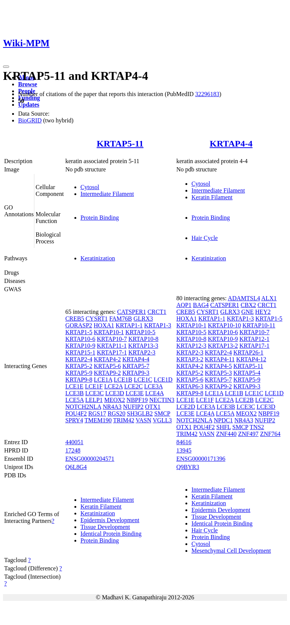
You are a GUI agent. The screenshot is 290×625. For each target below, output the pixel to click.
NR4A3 (112, 406)
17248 (72, 450)
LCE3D (114, 393)
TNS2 (257, 427)
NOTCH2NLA (83, 406)
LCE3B (74, 393)
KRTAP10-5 (140, 332)
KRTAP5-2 (79, 366)
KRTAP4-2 (107, 359)
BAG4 (201, 305)
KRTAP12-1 (254, 339)
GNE (247, 312)
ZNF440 (226, 434)
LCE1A (103, 379)
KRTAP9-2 (107, 373)
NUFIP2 (133, 406)
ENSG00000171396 (200, 458)
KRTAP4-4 (231, 143)
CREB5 (74, 318)
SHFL (223, 427)
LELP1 (94, 400)
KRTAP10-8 (143, 339)
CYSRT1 (97, 318)
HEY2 (263, 312)
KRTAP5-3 (218, 373)
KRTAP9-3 (136, 373)
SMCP (162, 413)
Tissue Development (105, 527)
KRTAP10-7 (112, 339)
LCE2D (185, 406)
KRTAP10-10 (224, 325)
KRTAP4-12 (251, 359)
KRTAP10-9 (80, 345)
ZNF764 (270, 434)
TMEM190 (98, 420)
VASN (143, 420)
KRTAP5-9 (79, 373)
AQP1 (183, 305)
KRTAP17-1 (112, 352)
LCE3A (153, 386)
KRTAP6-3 (190, 386)
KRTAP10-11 (258, 325)
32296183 (207, 94)
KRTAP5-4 (247, 373)
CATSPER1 (131, 312)
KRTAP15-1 (80, 352)
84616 (183, 442)
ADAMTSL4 (244, 298)
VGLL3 (162, 420)
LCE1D (163, 379)
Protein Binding (99, 217)
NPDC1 (223, 420)
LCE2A (113, 386)
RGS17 (97, 413)
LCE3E (134, 393)
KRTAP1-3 (157, 325)
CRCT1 (157, 312)
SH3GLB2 (140, 413)
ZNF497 (248, 434)
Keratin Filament (212, 197)
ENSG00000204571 (89, 458)
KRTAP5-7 (136, 366)
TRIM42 (123, 420)
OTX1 (152, 406)
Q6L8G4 (76, 467)
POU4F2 (76, 413)
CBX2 (248, 305)
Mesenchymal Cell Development (231, 550)
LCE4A (154, 393)
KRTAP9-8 (79, 379)
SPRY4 (74, 420)
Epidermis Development (109, 520)
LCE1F (94, 386)
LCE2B (244, 400)
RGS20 (116, 413)
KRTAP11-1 (111, 345)
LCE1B (123, 379)
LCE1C (143, 379)
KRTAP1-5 (79, 332)
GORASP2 (78, 325)
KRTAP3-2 (190, 359)
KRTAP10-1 (109, 332)
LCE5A (74, 400)
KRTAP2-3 (142, 352)
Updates (28, 104)
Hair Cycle (204, 238)
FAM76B (120, 318)
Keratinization (97, 258)
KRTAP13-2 (223, 345)
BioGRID (30, 120)
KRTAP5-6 (107, 366)
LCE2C (133, 386)
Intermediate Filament (107, 194)
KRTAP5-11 (120, 143)
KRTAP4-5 (218, 366)
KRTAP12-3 (191, 345)
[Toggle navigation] (6, 67)
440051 (74, 442)
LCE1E (74, 386)
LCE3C (94, 393)
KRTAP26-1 (248, 352)
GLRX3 (143, 318)
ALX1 (269, 298)
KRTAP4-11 (219, 359)
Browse (27, 84)
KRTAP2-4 (79, 359)
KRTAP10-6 (80, 339)
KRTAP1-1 (129, 325)
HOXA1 (104, 325)
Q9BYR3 (187, 467)
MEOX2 (114, 400)
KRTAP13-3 (143, 345)
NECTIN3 (161, 400)
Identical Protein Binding (111, 533)
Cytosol (89, 187)
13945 (183, 450)
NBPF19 (137, 400)
